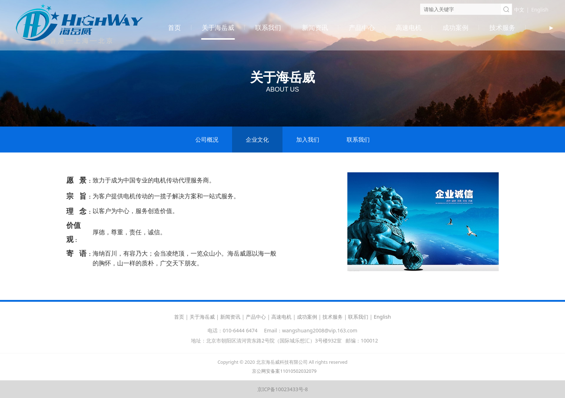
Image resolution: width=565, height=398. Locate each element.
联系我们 (268, 27)
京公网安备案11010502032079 (284, 371)
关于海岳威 (218, 27)
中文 (519, 9)
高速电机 (409, 27)
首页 (174, 27)
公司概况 (206, 139)
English (539, 9)
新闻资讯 (315, 27)
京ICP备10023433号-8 (282, 389)
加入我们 (307, 139)
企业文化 (257, 139)
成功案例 (455, 27)
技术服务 (502, 27)
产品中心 (362, 27)
